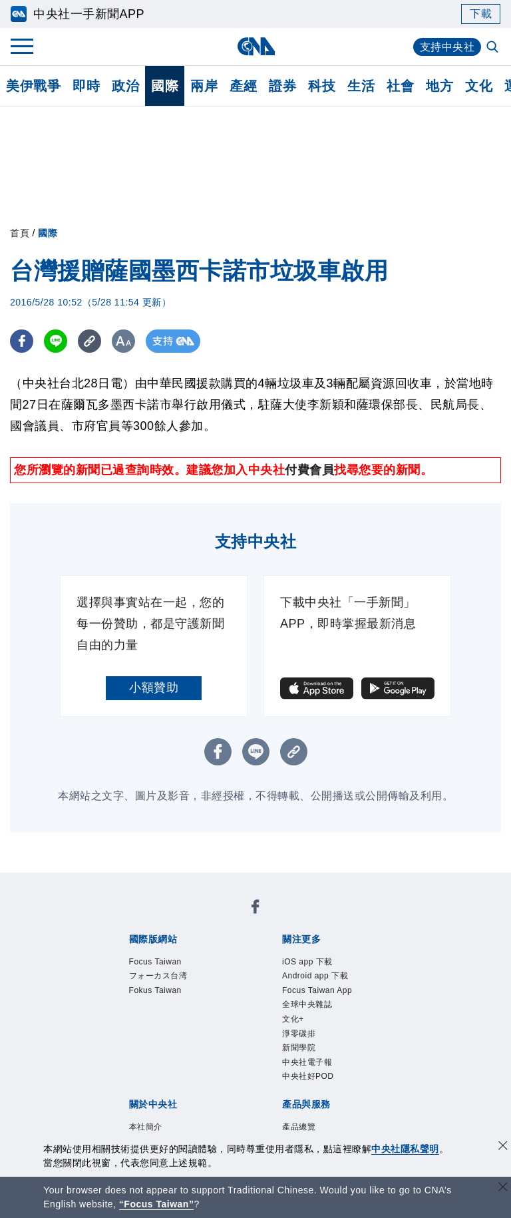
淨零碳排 (298, 1033)
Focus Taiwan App (317, 990)
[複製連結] (89, 341)
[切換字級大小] (123, 341)
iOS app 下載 (307, 961)
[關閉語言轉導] (503, 1188)
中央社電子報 (307, 1062)
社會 (400, 86)
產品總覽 (298, 1126)
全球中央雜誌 (307, 1004)
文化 (478, 86)
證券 (282, 86)
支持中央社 (447, 47)
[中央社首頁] (256, 46)
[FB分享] (21, 341)
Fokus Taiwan (155, 990)
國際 (164, 86)
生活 (361, 86)
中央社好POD (308, 1076)
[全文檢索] (493, 48)
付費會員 (309, 470)
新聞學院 (298, 1047)
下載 (481, 13)
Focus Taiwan (155, 961)
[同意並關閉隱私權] (503, 1147)
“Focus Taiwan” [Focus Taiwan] (156, 1204)
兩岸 (204, 86)
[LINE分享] (55, 341)
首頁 (19, 233)
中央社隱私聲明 (405, 1148)
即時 (86, 86)
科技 (321, 86)
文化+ (293, 1019)
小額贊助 (153, 687)
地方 (439, 86)
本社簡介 (145, 1126)
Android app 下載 (315, 975)
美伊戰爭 (33, 86)
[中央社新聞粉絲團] (255, 909)
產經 (243, 86)
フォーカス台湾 (158, 975)
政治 (125, 86)
